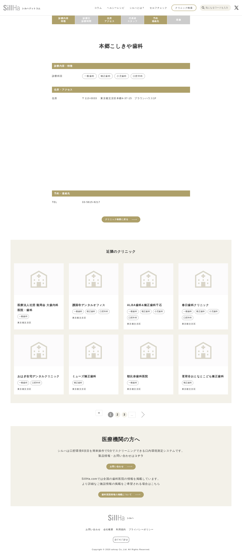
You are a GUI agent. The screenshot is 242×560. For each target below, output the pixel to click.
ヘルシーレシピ (115, 7)
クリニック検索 (184, 7)
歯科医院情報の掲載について (117, 494)
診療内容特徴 (63, 19)
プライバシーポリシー (141, 529)
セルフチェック (158, 7)
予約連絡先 (155, 19)
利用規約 (121, 529)
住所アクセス (109, 19)
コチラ (138, 455)
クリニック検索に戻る (116, 219)
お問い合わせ (117, 466)
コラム (98, 7)
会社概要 (108, 529)
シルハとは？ (137, 7)
